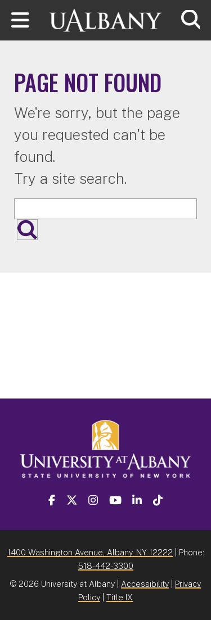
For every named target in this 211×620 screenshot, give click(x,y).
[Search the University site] (105, 208)
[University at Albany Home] (106, 19)
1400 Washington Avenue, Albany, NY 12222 (90, 552)
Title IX (119, 597)
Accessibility (145, 584)
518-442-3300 (105, 566)
